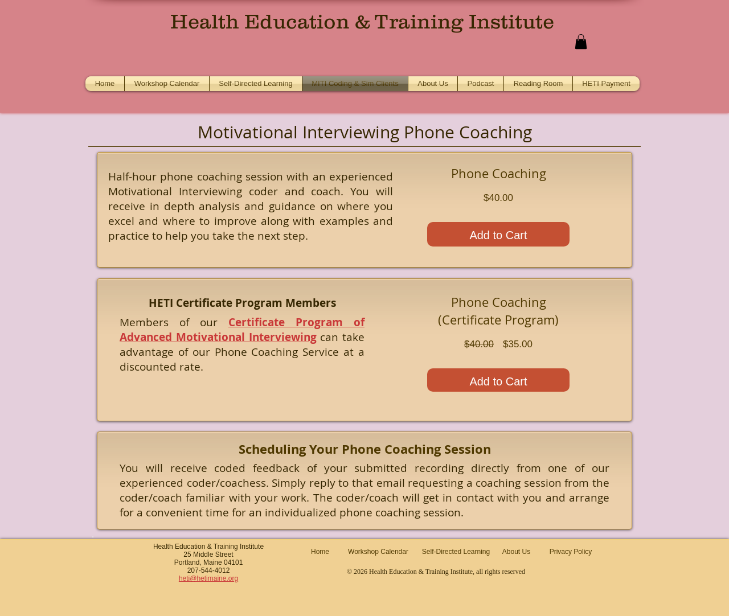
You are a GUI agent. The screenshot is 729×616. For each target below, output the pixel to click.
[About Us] (516, 552)
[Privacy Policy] (570, 552)
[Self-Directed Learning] (456, 552)
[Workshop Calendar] (378, 552)
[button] (581, 41)
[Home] (320, 552)
